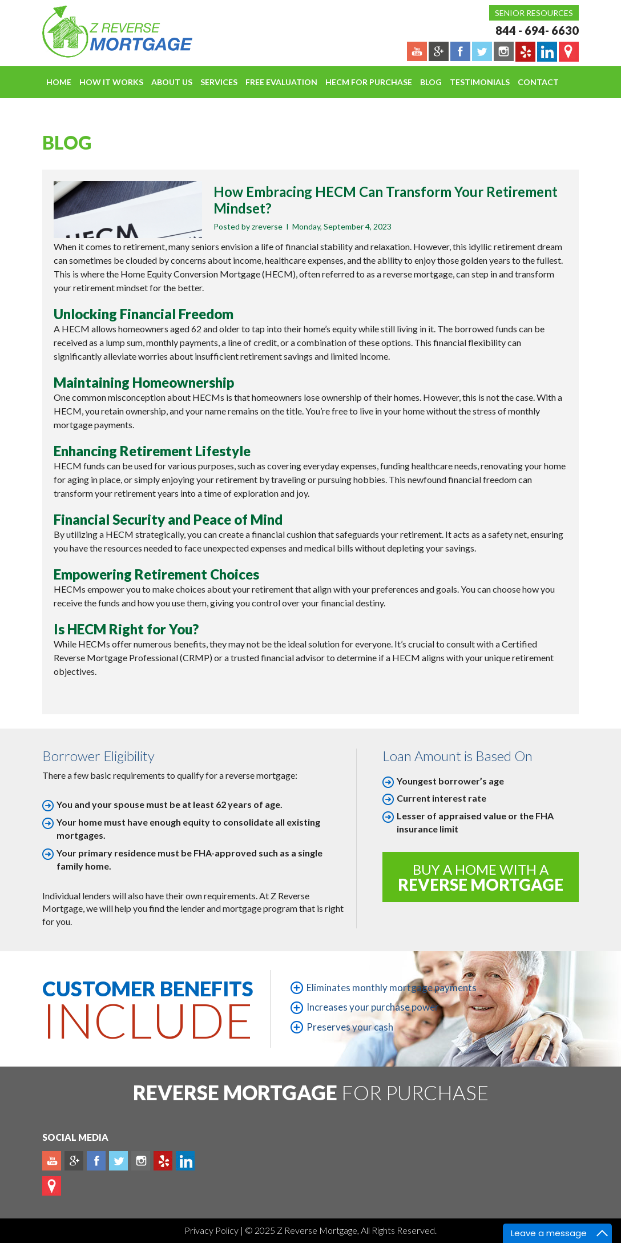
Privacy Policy (212, 1230)
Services (218, 82)
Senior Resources (534, 13)
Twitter (118, 1160)
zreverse (267, 226)
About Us (171, 82)
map (51, 1186)
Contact (538, 82)
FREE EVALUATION (281, 82)
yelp (163, 1160)
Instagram (140, 1160)
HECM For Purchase (368, 82)
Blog (431, 82)
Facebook (96, 1160)
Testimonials (480, 82)
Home (58, 82)
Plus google (73, 1160)
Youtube (51, 1160)
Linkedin (185, 1160)
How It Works (111, 82)
